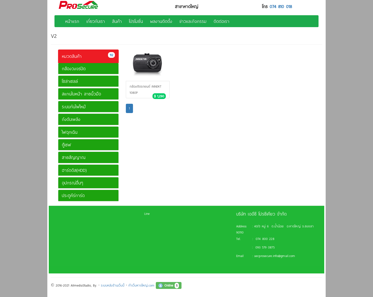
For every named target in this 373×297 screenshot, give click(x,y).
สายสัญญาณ (73, 157)
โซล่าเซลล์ (70, 81)
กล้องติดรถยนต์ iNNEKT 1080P (148, 91)
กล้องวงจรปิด (74, 68)
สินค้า (117, 21)
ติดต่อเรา (221, 21)
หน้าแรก (72, 21)
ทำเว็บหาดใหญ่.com (141, 285)
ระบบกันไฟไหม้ (74, 107)
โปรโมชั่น (136, 21)
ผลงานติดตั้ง (161, 21)
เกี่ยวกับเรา (95, 21)
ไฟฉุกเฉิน (70, 132)
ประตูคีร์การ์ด (73, 195)
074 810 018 (281, 6)
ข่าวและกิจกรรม (192, 21)
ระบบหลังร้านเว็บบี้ (112, 285)
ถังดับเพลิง (71, 119)
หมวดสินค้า (88, 55)
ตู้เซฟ (66, 145)
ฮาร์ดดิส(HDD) (74, 170)
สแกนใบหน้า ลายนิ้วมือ (81, 94)
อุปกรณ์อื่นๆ (72, 183)
